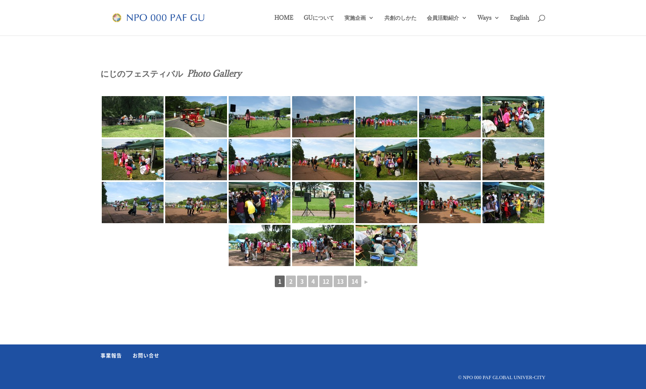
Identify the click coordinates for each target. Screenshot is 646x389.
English (519, 18)
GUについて (319, 18)
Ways (484, 18)
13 (340, 281)
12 (326, 281)
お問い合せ (146, 355)
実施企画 (355, 18)
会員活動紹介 (443, 18)
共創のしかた (400, 18)
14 (354, 281)
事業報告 (111, 355)
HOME (283, 18)
